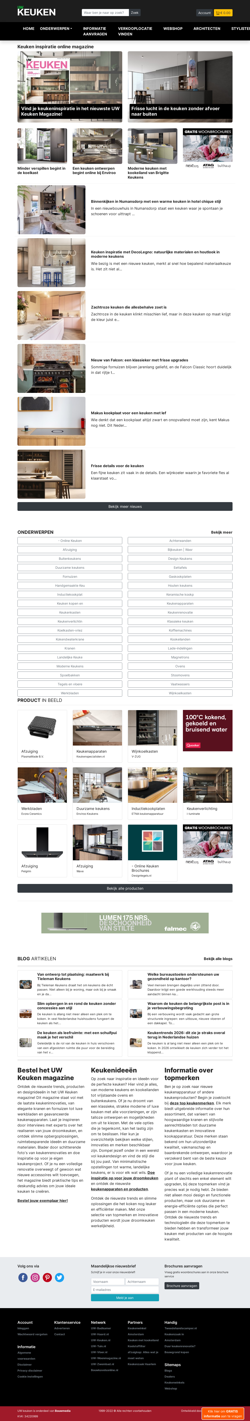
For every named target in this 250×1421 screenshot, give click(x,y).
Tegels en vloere (70, 684)
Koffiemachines (180, 630)
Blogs (168, 1370)
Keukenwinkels (175, 1382)
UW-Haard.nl (100, 1334)
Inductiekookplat (69, 594)
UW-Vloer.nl (99, 1352)
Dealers (170, 1376)
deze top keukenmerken (192, 1103)
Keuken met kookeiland (143, 1340)
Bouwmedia (63, 1410)
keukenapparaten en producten (119, 1189)
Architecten (206, 28)
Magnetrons (180, 657)
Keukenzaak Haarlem (142, 1364)
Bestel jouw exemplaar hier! (42, 1200)
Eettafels (180, 567)
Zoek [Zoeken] (135, 12)
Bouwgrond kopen (177, 1352)
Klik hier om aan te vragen (223, 1413)
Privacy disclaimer (29, 1370)
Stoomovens (180, 675)
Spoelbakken (70, 675)
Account (204, 13)
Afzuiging (70, 550)
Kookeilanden (180, 639)
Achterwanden (180, 541)
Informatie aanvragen (95, 31)
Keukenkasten (69, 612)
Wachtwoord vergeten (32, 1334)
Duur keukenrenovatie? (180, 1346)
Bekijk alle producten (125, 888)
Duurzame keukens (69, 567)
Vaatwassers (180, 684)
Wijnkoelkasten (180, 693)
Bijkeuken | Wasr (180, 550)
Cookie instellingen (30, 1376)
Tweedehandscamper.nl (181, 1328)
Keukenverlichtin (70, 621)
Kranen (70, 648)
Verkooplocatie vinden (135, 31)
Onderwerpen (54, 28)
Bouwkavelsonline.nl (104, 1370)
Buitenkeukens (70, 558)
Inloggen (23, 1328)
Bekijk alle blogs (218, 958)
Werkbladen (70, 693)
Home (28, 28)
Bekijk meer (222, 532)
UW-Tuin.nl (98, 1346)
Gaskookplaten (180, 576)
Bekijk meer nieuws (125, 506)
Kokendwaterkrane (70, 639)
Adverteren (62, 1328)
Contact (59, 1334)
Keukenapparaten (180, 603)
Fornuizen (70, 576)
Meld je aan (125, 1298)
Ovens (180, 666)
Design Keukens (180, 558)
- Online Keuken (70, 541)
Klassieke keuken (180, 621)
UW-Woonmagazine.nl (106, 1358)
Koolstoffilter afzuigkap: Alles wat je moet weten (143, 1352)
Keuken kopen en (70, 603)
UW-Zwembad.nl (102, 1364)
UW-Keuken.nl (100, 1340)
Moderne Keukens (70, 666)
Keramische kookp (180, 594)
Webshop (172, 28)
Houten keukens (180, 585)
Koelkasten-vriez (69, 630)
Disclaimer (24, 1364)
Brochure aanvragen (182, 1286)
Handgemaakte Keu (70, 585)
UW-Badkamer (101, 1328)
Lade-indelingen (180, 648)
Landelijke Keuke (69, 657)
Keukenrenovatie (180, 612)
